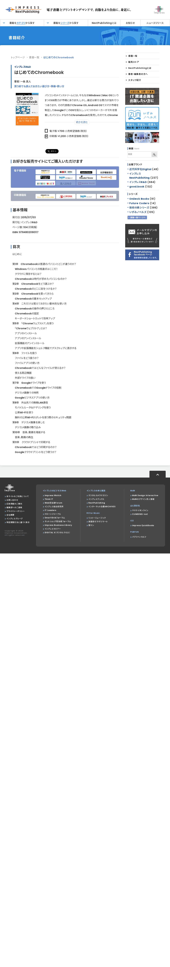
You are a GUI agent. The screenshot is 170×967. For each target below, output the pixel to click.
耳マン (91, 525)
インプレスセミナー (53, 528)
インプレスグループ (14, 518)
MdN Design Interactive (145, 495)
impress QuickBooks (143, 525)
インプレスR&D (22, 67)
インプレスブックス (96, 499)
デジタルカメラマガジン (98, 495)
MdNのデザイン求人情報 (143, 499)
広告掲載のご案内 (14, 503)
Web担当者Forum (53, 503)
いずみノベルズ (138, 212)
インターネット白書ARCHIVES (102, 506)
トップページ (18, 57)
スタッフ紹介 (134, 80)
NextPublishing (96, 503)
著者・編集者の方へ (138, 74)
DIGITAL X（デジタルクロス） (57, 532)
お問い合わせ (12, 500)
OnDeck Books (139, 199)
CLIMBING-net (140, 514)
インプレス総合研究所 (54, 506)
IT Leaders (50, 510)
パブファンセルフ (139, 537)
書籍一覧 (34, 57)
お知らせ (130, 23)
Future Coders (139, 203)
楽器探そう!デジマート (98, 521)
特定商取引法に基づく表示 (18, 522)
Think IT (49, 499)
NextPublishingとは (104, 23)
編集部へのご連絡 (14, 507)
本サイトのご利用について (17, 496)
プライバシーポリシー (15, 511)
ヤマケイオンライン (140, 510)
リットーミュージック (97, 518)
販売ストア (133, 62)
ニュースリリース (155, 23)
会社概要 (10, 515)
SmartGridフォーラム (55, 517)
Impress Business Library (58, 525)
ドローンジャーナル (53, 514)
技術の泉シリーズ (139, 207)
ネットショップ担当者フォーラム (58, 521)
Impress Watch (53, 495)
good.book (136, 186)
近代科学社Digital (140, 169)
